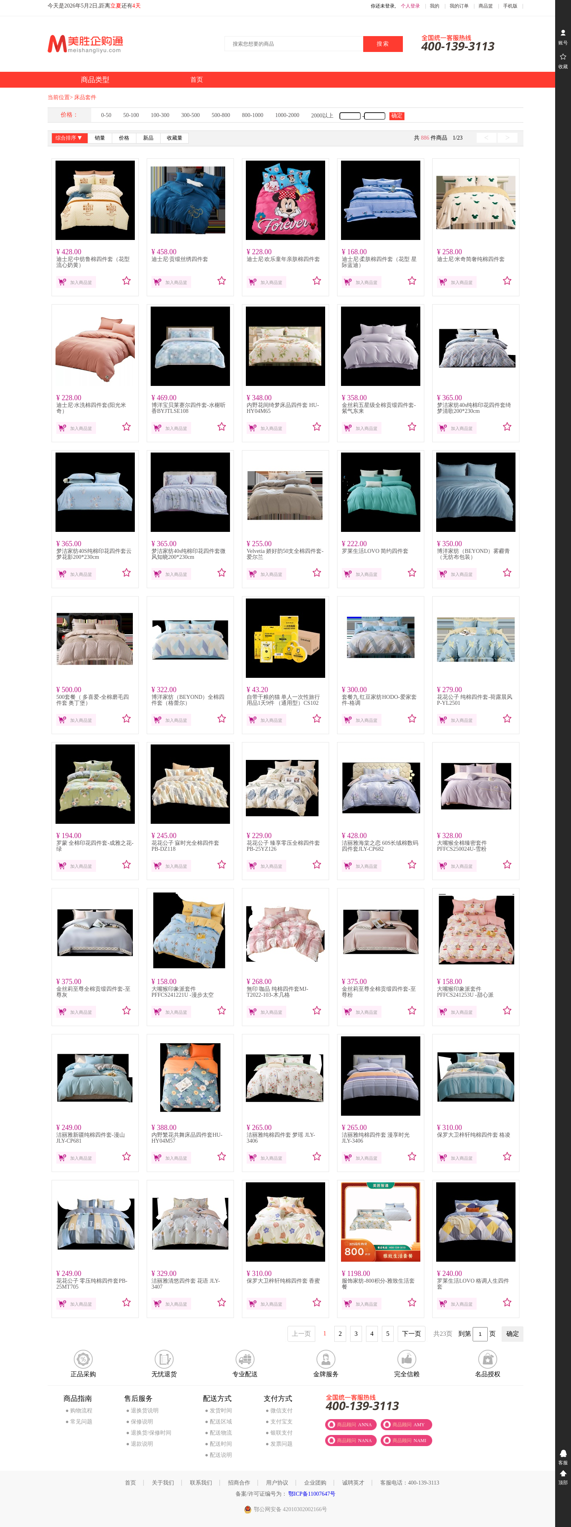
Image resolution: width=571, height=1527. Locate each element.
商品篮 (486, 6)
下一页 (411, 1333)
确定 (396, 116)
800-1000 (252, 115)
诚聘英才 (353, 1483)
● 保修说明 (139, 1422)
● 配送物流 (218, 1433)
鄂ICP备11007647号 (311, 1494)
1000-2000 (287, 115)
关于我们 (163, 1483)
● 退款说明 (139, 1444)
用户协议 (277, 1483)
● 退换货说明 (142, 1411)
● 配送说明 (218, 1455)
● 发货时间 (218, 1411)
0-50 (106, 115)
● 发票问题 (279, 1444)
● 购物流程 (78, 1411)
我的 (434, 6)
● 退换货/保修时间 (148, 1433)
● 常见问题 (78, 1422)
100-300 (160, 115)
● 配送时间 (218, 1444)
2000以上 (322, 116)
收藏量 (174, 138)
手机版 (510, 6)
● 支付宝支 (279, 1422)
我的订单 (459, 6)
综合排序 (70, 138)
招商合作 (239, 1483)
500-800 (221, 115)
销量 (100, 138)
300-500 (190, 115)
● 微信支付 (279, 1411)
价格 (124, 138)
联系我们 (201, 1483)
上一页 (301, 1333)
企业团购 (315, 1483)
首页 (130, 1483)
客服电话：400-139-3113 (409, 1483)
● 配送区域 (218, 1422)
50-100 (131, 115)
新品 (148, 138)
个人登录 (410, 6)
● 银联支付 (279, 1433)
